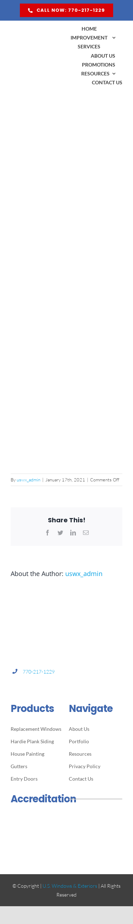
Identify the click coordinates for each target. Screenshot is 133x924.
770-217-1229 (39, 672)
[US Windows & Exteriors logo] (37, 27)
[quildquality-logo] (95, 818)
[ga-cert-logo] (37, 840)
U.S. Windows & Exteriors (70, 886)
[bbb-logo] (37, 818)
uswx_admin (28, 479)
